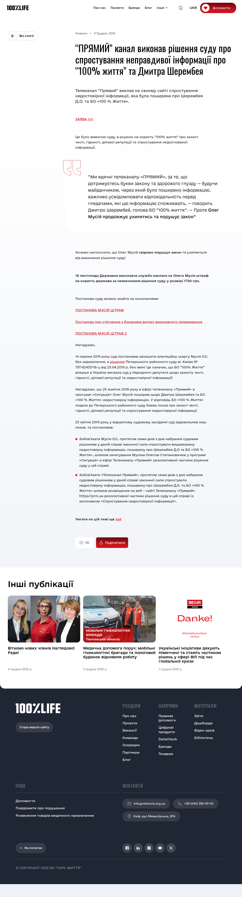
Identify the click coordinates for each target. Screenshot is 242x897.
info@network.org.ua (146, 804)
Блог (148, 7)
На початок (30, 848)
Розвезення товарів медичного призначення (55, 815)
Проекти (117, 7)
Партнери (130, 752)
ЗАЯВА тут (84, 119)
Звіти (198, 716)
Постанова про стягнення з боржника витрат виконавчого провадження (138, 322)
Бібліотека (203, 738)
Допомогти (221, 8)
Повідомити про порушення (40, 808)
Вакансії (129, 730)
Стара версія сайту (34, 727)
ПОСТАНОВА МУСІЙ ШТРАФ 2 (101, 333)
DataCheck (167, 739)
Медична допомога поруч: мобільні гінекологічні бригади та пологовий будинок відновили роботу (119, 652)
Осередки (131, 745)
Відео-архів (204, 730)
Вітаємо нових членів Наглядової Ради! (41, 650)
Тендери (165, 754)
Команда (130, 738)
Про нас (99, 7)
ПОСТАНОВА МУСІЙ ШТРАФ (99, 310)
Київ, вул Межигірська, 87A (151, 816)
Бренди (134, 7)
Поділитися (115, 542)
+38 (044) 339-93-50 (195, 804)
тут (118, 519)
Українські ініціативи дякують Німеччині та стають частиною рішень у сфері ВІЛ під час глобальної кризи (190, 654)
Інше (160, 7)
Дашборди (203, 723)
